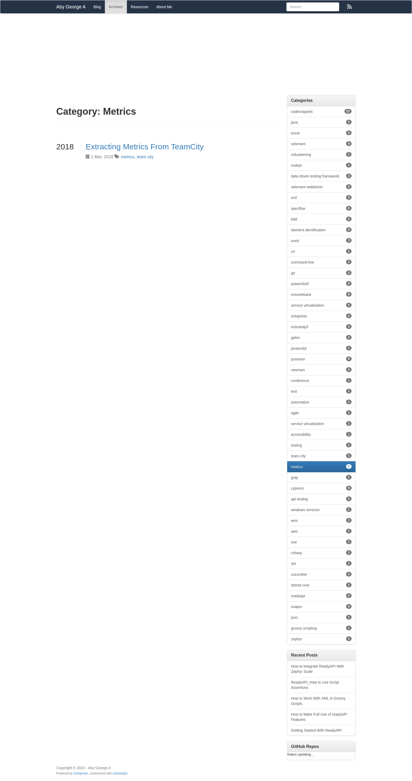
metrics (128, 157)
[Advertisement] (206, 55)
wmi (321, 520)
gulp (321, 477)
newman (321, 369)
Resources (139, 7)
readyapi (321, 595)
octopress (321, 315)
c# (321, 251)
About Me (164, 7)
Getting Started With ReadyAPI (316, 730)
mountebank (321, 294)
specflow (321, 208)
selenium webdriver (321, 186)
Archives (116, 7)
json (321, 617)
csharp (321, 552)
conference (321, 380)
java (321, 122)
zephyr (321, 638)
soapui (321, 606)
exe (321, 541)
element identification (321, 229)
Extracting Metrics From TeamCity (145, 146)
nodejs (321, 165)
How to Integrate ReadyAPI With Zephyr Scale (317, 669)
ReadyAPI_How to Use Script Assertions (315, 685)
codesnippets (321, 111)
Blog (97, 7)
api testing (321, 498)
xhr (321, 563)
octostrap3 (321, 326)
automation (321, 402)
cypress (321, 488)
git (321, 272)
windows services (321, 509)
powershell (321, 283)
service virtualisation (321, 305)
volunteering (321, 154)
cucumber (321, 574)
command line (321, 262)
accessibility (321, 434)
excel (321, 132)
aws (321, 531)
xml (321, 197)
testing (321, 445)
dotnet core (321, 585)
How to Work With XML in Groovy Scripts (318, 701)
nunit (321, 240)
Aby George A (71, 6)
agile (321, 412)
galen (321, 337)
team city (145, 157)
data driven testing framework (321, 176)
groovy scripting (321, 628)
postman (321, 359)
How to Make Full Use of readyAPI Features (319, 717)
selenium (321, 143)
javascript (321, 348)
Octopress (81, 773)
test (321, 391)
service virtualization (321, 423)
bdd (321, 219)
